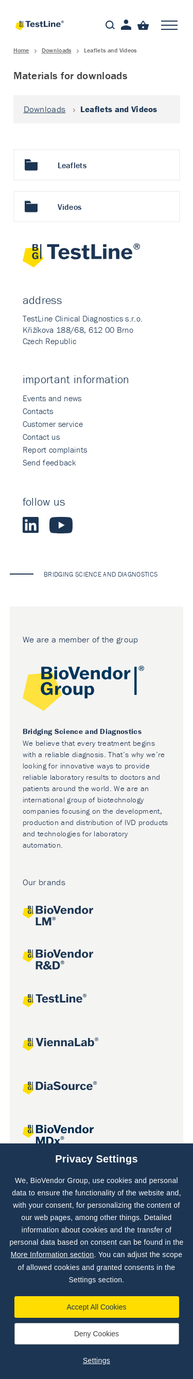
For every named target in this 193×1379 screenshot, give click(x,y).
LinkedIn (31, 525)
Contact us (41, 437)
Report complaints (55, 449)
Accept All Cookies (97, 1307)
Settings (96, 1360)
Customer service (53, 424)
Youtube (61, 525)
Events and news (52, 398)
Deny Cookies (96, 1334)
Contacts (38, 411)
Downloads (57, 50)
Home (21, 50)
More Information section (52, 1254)
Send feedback (49, 462)
